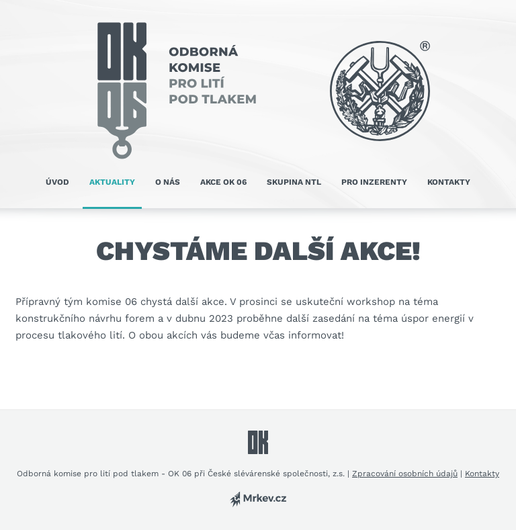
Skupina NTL (294, 182)
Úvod (57, 182)
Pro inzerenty (374, 182)
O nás (167, 182)
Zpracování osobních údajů (405, 473)
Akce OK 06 (223, 182)
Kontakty (448, 182)
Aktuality (112, 182)
